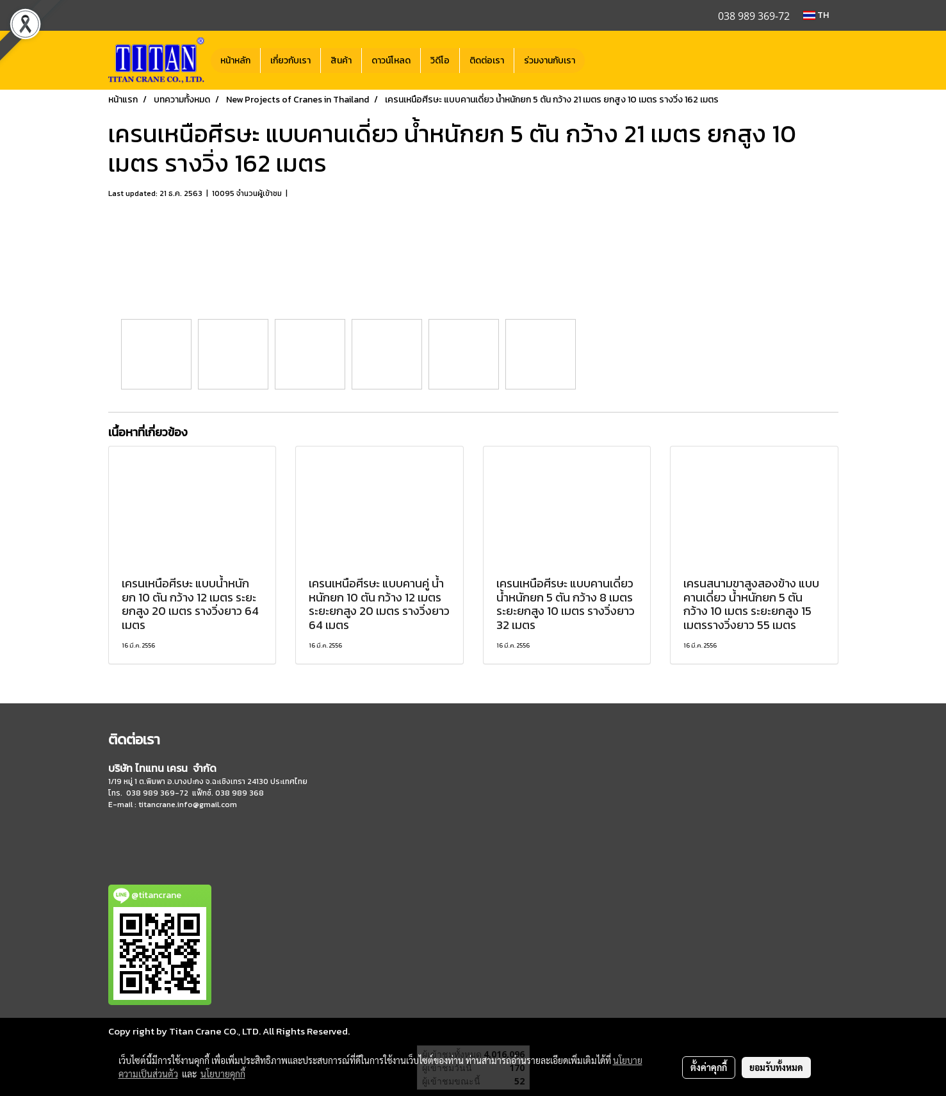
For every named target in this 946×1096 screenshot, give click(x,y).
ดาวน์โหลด (391, 60)
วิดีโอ (440, 60)
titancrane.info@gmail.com (187, 804)
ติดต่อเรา (486, 60)
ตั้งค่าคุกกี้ (708, 1067)
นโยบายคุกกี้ (222, 1073)
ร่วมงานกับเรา (549, 60)
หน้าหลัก (235, 60)
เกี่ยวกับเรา (290, 60)
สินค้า (341, 60)
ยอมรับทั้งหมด (776, 1067)
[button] (596, 60)
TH (816, 15)
